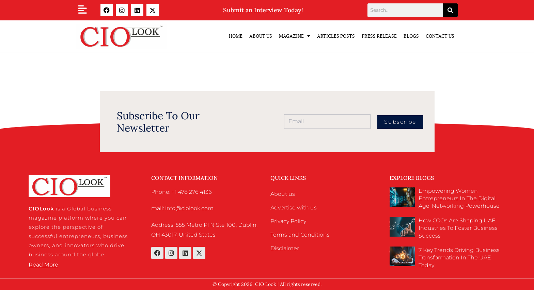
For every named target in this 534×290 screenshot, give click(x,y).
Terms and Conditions (300, 235)
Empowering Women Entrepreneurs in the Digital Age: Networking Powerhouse (459, 198)
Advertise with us (293, 207)
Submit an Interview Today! (263, 10)
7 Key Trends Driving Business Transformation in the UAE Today (459, 258)
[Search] (450, 10)
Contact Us (440, 36)
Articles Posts (336, 36)
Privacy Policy (288, 221)
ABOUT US (260, 36)
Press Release (379, 36)
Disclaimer (284, 248)
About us (282, 194)
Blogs (411, 36)
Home (235, 36)
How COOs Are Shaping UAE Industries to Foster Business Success (458, 228)
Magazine (294, 36)
